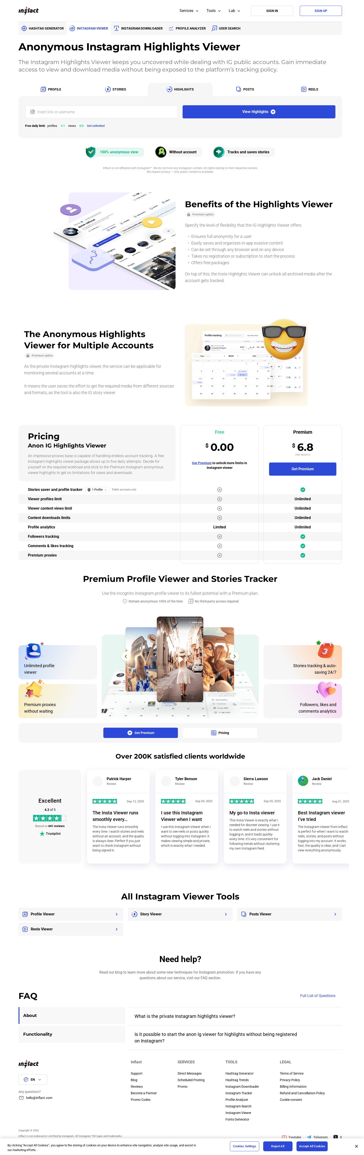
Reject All (277, 1146)
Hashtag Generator (239, 1073)
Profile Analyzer (236, 1100)
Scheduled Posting (191, 1080)
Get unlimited (96, 126)
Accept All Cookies (312, 1146)
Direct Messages (190, 1073)
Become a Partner (144, 1093)
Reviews (137, 1086)
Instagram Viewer (238, 1113)
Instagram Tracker (238, 1093)
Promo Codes (140, 1100)
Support (137, 1073)
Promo (183, 1086)
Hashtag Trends (237, 1080)
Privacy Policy (290, 1080)
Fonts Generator (237, 1119)
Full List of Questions (321, 996)
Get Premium (202, 463)
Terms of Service (292, 1073)
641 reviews (56, 826)
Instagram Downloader (242, 1086)
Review (111, 784)
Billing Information (293, 1086)
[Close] (356, 1146)
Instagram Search (238, 1106)
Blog (134, 1080)
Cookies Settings (244, 1146)
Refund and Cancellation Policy (302, 1093)
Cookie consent (291, 1100)
